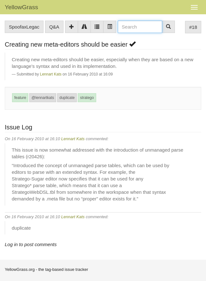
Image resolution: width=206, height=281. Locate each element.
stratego (87, 97)
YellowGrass (21, 7)
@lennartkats (42, 97)
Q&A (54, 26)
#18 (193, 27)
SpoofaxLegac (24, 26)
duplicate (67, 97)
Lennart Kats (51, 74)
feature (20, 97)
